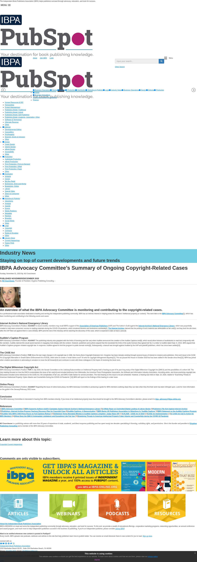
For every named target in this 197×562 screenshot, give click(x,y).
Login (52, 58)
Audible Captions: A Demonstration (81, 411)
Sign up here (147, 536)
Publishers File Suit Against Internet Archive (170, 409)
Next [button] (194, 90)
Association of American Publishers (94, 326)
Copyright (3, 444)
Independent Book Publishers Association (15, 546)
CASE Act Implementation (158, 414)
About (35, 58)
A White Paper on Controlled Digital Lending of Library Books (126, 409)
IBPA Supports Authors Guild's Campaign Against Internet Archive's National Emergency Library (62, 409)
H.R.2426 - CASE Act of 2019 (133, 414)
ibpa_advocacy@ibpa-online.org (167, 399)
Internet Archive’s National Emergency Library (157, 326)
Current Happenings (15, 444)
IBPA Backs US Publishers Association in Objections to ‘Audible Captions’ (127, 411)
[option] (41, 90)
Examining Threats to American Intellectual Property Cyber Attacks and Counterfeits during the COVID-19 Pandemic (123, 416)
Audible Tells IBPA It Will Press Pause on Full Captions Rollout (26, 414)
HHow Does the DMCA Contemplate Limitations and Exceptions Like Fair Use (45, 416)
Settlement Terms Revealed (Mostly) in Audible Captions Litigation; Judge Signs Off (86, 414)
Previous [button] (3, 90)
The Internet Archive (116, 328)
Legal (106, 90)
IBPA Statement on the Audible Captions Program (177, 411)
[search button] (161, 61)
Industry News (115, 90)
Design (53, 90)
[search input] (137, 61)
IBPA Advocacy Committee (172, 314)
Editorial (61, 90)
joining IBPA (119, 529)
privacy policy (153, 556)
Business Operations (41, 90)
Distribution (80, 90)
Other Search (120, 67)
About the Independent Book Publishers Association (20, 524)
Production (70, 90)
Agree (97, 559)
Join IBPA (43, 58)
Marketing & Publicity (94, 90)
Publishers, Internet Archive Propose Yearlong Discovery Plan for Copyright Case (33, 411)
